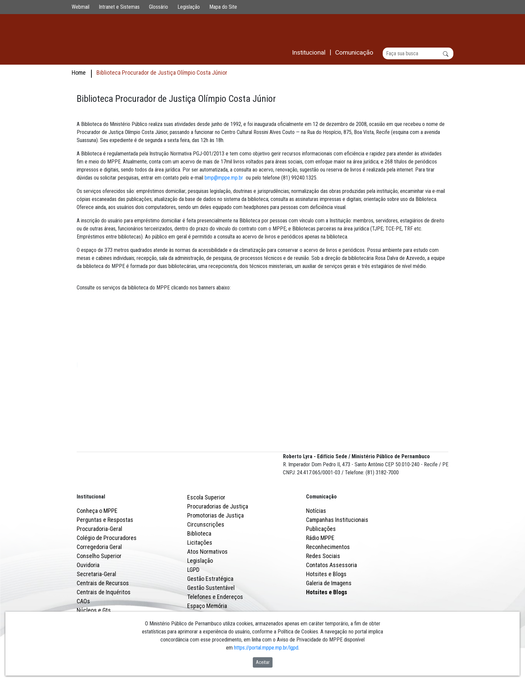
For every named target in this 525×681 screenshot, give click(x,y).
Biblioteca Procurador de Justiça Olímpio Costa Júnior (161, 72)
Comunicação (321, 526)
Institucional (91, 526)
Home (79, 72)
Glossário (158, 7)
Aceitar (263, 662)
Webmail (80, 7)
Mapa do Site (223, 7)
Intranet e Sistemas (119, 7)
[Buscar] (418, 53)
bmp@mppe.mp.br (224, 178)
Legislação (188, 7)
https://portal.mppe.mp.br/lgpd (266, 647)
